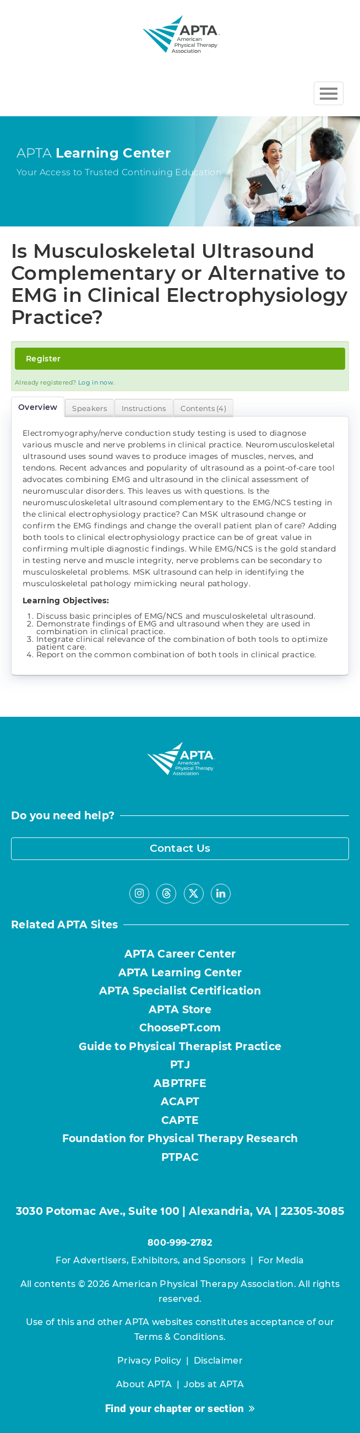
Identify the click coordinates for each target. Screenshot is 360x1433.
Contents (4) (203, 408)
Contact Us (180, 848)
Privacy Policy (149, 1360)
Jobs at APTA (214, 1384)
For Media (281, 1260)
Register (43, 359)
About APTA (144, 1384)
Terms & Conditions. (180, 1337)
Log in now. (96, 382)
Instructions (144, 408)
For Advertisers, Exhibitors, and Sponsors (151, 1260)
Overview (37, 407)
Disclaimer (218, 1360)
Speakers (89, 408)
